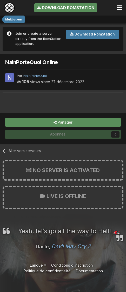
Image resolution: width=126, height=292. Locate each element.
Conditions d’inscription (72, 265)
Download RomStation (65, 7)
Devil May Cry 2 (71, 246)
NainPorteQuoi (35, 76)
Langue (38, 265)
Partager (63, 122)
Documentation (89, 270)
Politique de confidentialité (47, 270)
